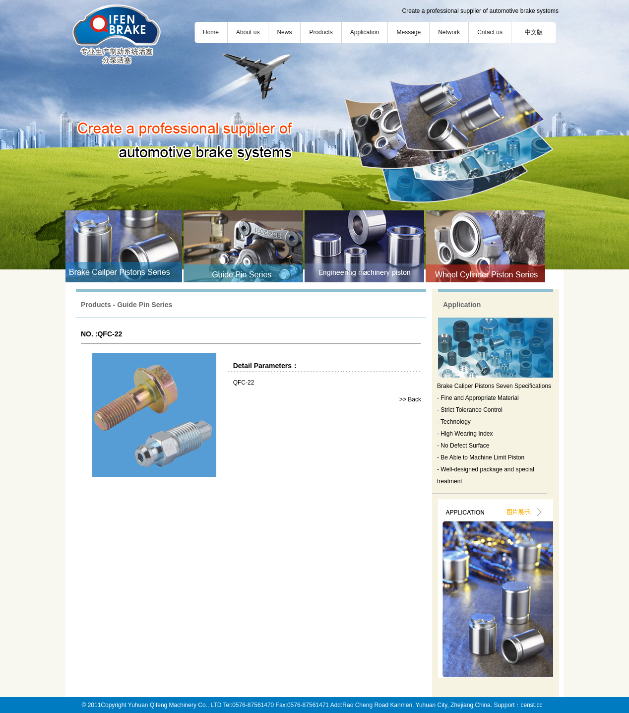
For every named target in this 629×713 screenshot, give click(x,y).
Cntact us (490, 32)
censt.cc (531, 705)
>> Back (410, 399)
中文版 (534, 32)
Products (320, 32)
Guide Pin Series (144, 305)
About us (247, 32)
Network (449, 32)
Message (408, 32)
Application (364, 32)
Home (211, 32)
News (284, 32)
